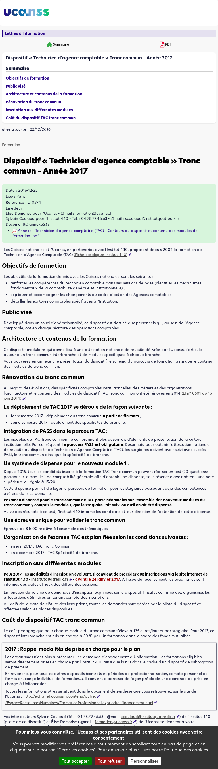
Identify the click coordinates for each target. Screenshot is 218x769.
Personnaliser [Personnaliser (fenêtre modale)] (144, 761)
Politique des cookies (186, 750)
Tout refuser (109, 761)
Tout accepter (75, 761)
